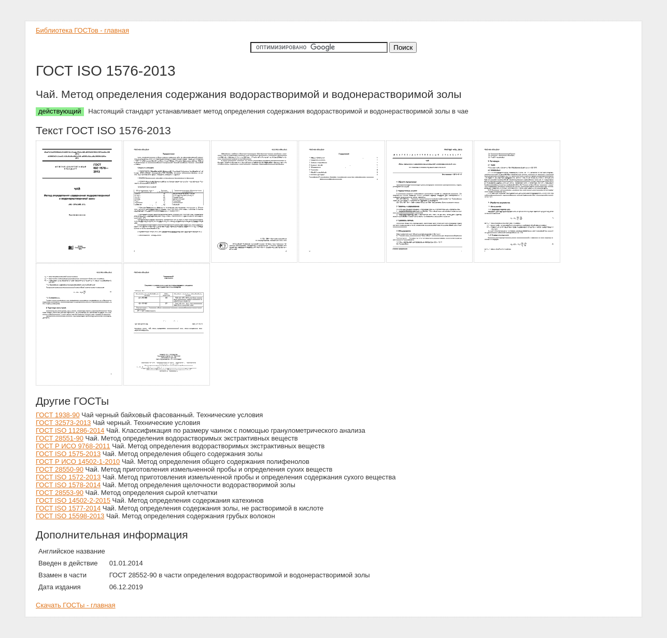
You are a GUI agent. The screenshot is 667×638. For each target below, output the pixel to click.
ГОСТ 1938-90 (58, 415)
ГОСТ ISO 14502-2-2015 (73, 500)
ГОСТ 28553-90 (59, 493)
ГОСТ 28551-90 (59, 438)
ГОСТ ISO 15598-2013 (70, 516)
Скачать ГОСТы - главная (76, 605)
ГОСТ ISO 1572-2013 (68, 477)
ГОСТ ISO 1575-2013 (68, 454)
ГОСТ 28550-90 (59, 469)
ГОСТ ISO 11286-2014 (70, 430)
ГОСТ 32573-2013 (63, 423)
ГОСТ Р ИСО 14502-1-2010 (78, 461)
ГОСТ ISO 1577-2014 (68, 508)
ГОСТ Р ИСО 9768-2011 (73, 446)
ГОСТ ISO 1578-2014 (68, 485)
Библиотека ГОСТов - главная (82, 30)
